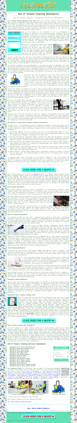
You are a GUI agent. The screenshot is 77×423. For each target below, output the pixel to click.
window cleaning (53, 377)
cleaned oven (19, 206)
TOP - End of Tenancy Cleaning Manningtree (19, 401)
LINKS (54, 10)
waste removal (11, 374)
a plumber (39, 375)
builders (36, 377)
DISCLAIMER (66, 10)
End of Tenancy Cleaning (20, 412)
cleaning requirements (42, 312)
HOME (50, 10)
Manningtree (36, 174)
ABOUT (57, 10)
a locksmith (55, 375)
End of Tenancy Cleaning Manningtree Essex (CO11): (22, 20)
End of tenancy (12, 174)
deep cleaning (57, 228)
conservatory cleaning (54, 374)
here (67, 339)
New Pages (12, 412)
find (12, 328)
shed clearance (47, 372)
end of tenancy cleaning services (43, 300)
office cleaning (21, 375)
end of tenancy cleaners (23, 371)
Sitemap (8, 412)
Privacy (68, 412)
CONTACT (61, 10)
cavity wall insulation (31, 374)
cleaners (22, 236)
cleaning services (22, 316)
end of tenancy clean (63, 210)
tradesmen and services (46, 378)
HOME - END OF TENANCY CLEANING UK (38, 408)
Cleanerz (9, 420)
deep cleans (51, 307)
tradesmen (58, 369)
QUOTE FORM (30, 313)
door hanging (19, 377)
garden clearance (27, 372)
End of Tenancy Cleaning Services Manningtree (27, 344)
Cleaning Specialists (29, 412)
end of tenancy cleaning (31, 51)
